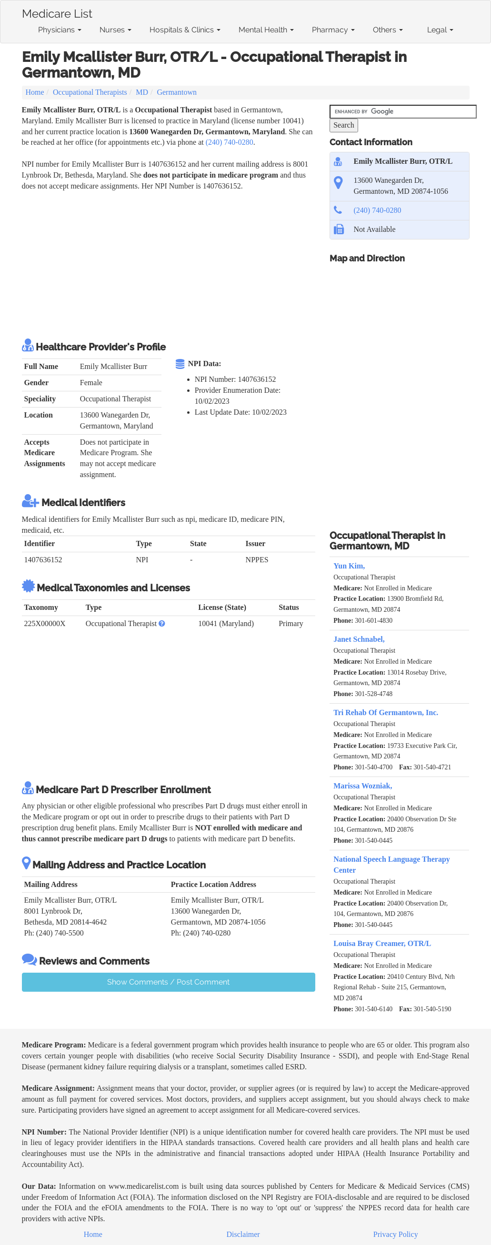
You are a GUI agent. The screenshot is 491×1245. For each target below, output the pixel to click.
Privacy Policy (395, 1234)
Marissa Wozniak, (362, 786)
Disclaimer (243, 1234)
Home (35, 92)
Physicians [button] (59, 29)
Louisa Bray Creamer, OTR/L (382, 943)
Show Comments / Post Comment (168, 981)
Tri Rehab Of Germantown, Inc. (385, 712)
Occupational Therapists (90, 92)
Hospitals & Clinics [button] (185, 29)
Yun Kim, (349, 566)
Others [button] (388, 29)
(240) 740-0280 (229, 142)
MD (142, 92)
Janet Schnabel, (359, 639)
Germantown (177, 92)
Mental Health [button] (266, 29)
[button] (162, 623)
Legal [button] (440, 29)
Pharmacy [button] (333, 29)
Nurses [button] (115, 29)
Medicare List (57, 12)
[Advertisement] (195, 263)
